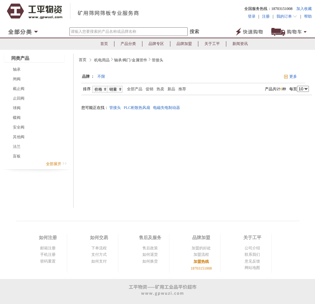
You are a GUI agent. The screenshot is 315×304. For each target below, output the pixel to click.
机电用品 (102, 60)
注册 (266, 16)
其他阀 (18, 137)
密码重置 (48, 261)
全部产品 (133, 89)
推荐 (182, 89)
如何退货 (150, 254)
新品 (171, 89)
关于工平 (212, 43)
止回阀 (18, 98)
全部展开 (56, 164)
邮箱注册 (48, 248)
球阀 (17, 108)
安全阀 (18, 127)
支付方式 (99, 254)
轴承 (17, 69)
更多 (293, 76)
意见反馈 (252, 261)
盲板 (17, 156)
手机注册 (48, 254)
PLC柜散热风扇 (138, 107)
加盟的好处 (201, 248)
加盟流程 (201, 254)
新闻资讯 (240, 43)
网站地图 (252, 267)
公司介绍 (252, 248)
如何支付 (99, 261)
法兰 (17, 146)
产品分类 (128, 43)
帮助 (306, 16)
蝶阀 (17, 117)
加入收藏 (304, 8)
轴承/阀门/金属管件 (130, 60)
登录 (252, 16)
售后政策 (150, 248)
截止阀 (18, 88)
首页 (104, 43)
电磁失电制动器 (167, 107)
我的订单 (287, 16)
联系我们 (252, 254)
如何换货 (150, 261)
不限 (101, 76)
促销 (149, 89)
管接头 (157, 60)
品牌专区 (156, 43)
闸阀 (17, 79)
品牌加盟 (184, 43)
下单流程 (99, 248)
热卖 (160, 89)
